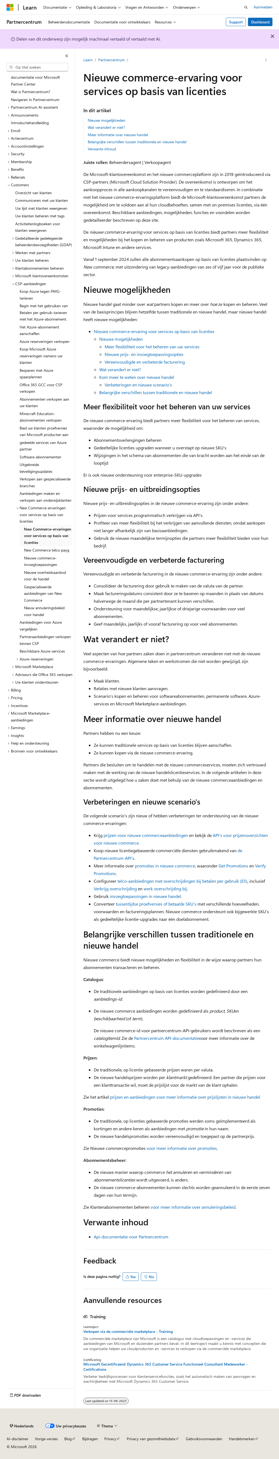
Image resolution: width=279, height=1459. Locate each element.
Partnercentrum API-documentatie (166, 1038)
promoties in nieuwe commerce (165, 866)
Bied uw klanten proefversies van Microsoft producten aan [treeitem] (44, 431)
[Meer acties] (266, 60)
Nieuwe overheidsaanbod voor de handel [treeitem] (45, 576)
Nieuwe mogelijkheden (106, 120)
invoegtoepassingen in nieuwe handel (145, 896)
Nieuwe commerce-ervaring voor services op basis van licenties (154, 331)
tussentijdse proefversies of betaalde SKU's (156, 904)
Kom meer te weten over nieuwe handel (136, 377)
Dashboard (260, 22)
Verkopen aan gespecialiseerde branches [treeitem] (45, 482)
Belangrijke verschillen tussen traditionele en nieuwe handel (137, 141)
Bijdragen (90, 1438)
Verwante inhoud (102, 148)
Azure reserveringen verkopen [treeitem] (44, 341)
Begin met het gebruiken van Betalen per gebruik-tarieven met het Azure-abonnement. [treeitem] (44, 312)
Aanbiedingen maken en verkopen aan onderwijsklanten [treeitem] (45, 497)
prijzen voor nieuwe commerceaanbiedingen (146, 835)
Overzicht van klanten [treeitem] (33, 192)
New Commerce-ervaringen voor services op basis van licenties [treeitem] (47, 535)
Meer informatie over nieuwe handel (118, 134)
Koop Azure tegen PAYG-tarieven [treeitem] (40, 295)
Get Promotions (233, 866)
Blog (68, 1438)
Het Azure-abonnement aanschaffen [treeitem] (39, 330)
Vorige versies (46, 1438)
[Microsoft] (10, 7)
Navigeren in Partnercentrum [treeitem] (35, 99)
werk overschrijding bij (165, 888)
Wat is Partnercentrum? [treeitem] (30, 91)
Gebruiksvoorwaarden (204, 1438)
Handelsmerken (242, 1438)
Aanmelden (263, 7)
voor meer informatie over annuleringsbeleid (192, 1207)
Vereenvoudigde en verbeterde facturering (145, 362)
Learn (88, 59)
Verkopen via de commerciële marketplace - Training (128, 1331)
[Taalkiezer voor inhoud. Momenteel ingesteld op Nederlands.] (22, 1426)
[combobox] (37, 67)
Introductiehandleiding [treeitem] (30, 122)
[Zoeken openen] (246, 7)
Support (236, 22)
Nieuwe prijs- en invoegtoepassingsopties (144, 354)
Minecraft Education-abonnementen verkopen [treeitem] (41, 417)
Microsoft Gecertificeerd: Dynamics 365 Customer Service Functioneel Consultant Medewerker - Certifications (165, 1367)
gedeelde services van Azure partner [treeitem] (43, 446)
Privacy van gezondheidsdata (151, 1438)
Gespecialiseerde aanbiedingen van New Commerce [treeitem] (43, 593)
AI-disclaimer (17, 1438)
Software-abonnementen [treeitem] (40, 456)
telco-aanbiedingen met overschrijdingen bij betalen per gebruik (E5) (182, 881)
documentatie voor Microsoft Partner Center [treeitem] (35, 81)
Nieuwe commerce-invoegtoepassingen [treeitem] (40, 561)
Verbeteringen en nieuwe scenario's (138, 385)
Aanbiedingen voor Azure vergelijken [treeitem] (41, 626)
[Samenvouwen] (66, 56)
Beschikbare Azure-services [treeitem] (42, 651)
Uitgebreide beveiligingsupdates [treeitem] (36, 468)
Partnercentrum (111, 59)
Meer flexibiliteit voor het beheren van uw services (152, 346)
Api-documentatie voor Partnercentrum (131, 1236)
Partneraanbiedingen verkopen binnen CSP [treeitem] (45, 640)
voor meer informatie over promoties (181, 1148)
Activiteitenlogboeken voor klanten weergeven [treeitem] (37, 227)
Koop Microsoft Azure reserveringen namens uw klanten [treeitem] (41, 355)
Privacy (110, 1438)
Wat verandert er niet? (106, 127)
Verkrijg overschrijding (115, 888)
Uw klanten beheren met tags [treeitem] (40, 215)
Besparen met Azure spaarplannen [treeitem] (36, 374)
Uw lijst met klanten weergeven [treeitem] (41, 208)
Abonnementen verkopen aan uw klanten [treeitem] (44, 403)
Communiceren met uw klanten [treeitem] (41, 200)
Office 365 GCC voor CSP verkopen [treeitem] (41, 388)
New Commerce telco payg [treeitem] (46, 550)
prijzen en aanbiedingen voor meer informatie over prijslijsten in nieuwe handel (184, 1097)
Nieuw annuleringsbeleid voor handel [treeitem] (44, 611)
